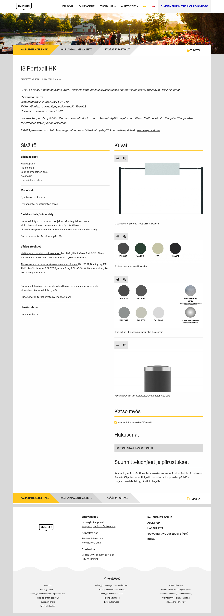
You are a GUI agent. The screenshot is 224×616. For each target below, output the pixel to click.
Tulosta (193, 50)
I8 (152, 448)
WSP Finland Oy (176, 585)
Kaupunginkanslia (47, 602)
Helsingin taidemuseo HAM (111, 593)
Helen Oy (47, 585)
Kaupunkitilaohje (159, 517)
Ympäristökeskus (47, 606)
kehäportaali (142, 448)
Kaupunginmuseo (111, 602)
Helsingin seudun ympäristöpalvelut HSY (47, 593)
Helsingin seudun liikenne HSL (112, 589)
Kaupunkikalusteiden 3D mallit (133, 422)
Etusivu (67, 6)
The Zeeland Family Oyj (176, 602)
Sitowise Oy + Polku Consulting (175, 598)
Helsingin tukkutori (112, 598)
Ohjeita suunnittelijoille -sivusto (184, 6)
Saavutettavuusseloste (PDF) (167, 533)
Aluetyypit (128, 6)
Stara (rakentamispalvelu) (48, 598)
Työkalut (106, 6)
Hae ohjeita (155, 528)
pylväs (130, 448)
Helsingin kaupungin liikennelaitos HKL (111, 585)
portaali (120, 448)
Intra (151, 539)
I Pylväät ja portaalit (117, 49)
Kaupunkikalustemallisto (76, 49)
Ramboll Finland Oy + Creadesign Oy (176, 593)
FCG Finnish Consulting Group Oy (176, 589)
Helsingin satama (47, 589)
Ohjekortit (86, 6)
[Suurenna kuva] (124, 158)
